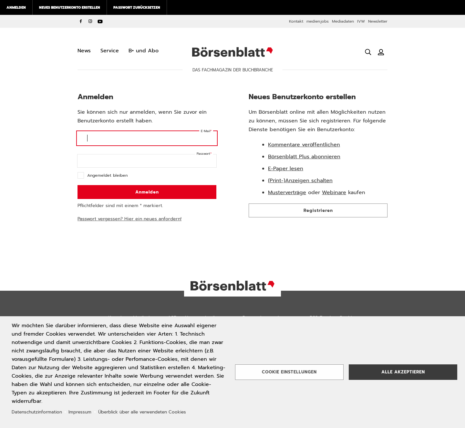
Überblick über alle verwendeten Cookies (142, 412)
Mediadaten (343, 21)
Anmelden (16, 7)
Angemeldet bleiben (107, 175)
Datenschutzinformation (37, 412)
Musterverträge (287, 192)
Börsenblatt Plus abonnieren (304, 157)
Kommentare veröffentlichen (304, 145)
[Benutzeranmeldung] (381, 52)
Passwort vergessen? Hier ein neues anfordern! (129, 218)
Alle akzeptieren (403, 372)
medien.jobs (317, 21)
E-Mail (205, 131)
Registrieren (318, 210)
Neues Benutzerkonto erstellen (69, 7)
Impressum (79, 412)
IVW (361, 21)
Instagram (90, 21)
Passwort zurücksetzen (136, 7)
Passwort (203, 153)
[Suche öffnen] (368, 52)
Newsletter (378, 21)
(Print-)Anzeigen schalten (300, 180)
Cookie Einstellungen (289, 372)
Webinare (334, 192)
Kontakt (296, 21)
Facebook (81, 21)
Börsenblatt (232, 52)
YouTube (100, 21)
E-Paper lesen (285, 168)
